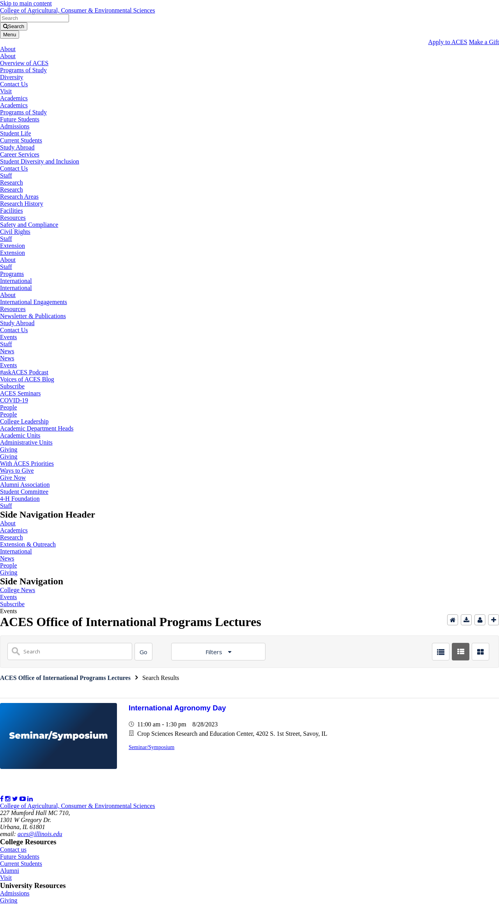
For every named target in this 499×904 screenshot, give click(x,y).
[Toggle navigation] (9, 34)
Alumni (9, 870)
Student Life (15, 133)
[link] (249, 3)
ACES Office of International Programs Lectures (65, 677)
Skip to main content (26, 3)
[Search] (143, 651)
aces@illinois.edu (40, 834)
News (7, 351)
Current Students (21, 140)
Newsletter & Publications (33, 316)
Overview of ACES (24, 63)
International (16, 281)
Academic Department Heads (36, 428)
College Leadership (24, 421)
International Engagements (33, 302)
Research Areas (19, 196)
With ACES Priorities (27, 463)
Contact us (13, 849)
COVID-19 (14, 400)
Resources (13, 217)
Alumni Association (25, 484)
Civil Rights (15, 231)
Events (8, 337)
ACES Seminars (20, 393)
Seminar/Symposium (151, 747)
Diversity (11, 77)
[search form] (34, 18)
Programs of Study (23, 70)
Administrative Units (26, 442)
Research (11, 182)
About (8, 49)
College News (17, 590)
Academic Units (20, 435)
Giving (8, 449)
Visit (6, 91)
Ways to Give (17, 470)
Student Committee (24, 491)
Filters (214, 652)
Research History (21, 203)
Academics (14, 98)
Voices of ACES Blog (27, 379)
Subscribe (12, 386)
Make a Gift (484, 42)
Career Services (19, 154)
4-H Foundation (20, 498)
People (8, 407)
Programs (12, 273)
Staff (6, 175)
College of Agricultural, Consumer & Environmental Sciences (77, 10)
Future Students (19, 119)
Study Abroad (17, 147)
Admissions (15, 126)
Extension (12, 245)
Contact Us (14, 84)
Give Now (13, 477)
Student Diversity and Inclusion (39, 161)
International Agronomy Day (177, 708)
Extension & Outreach (28, 544)
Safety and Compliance (29, 224)
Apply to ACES (447, 42)
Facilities (11, 210)
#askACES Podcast (24, 372)
